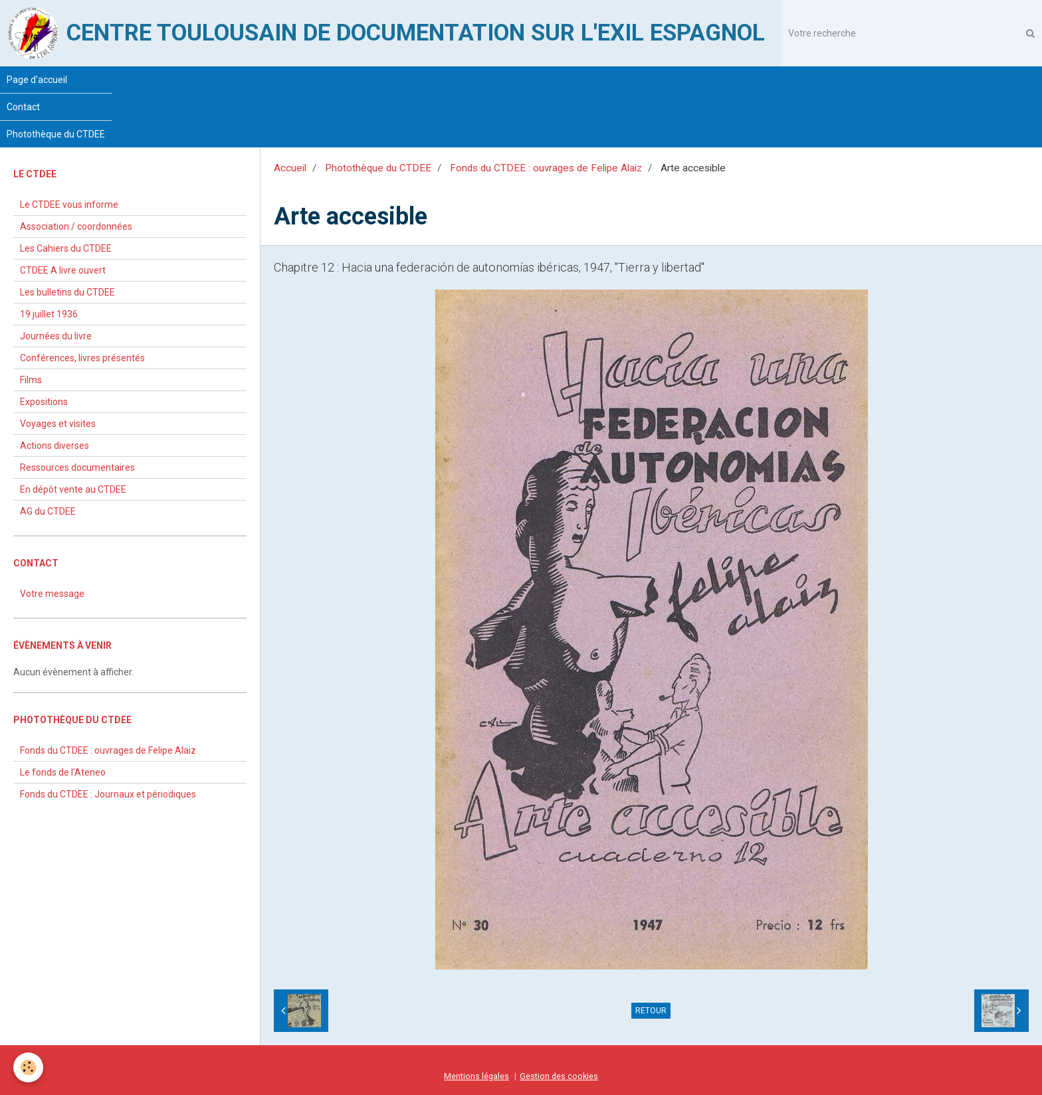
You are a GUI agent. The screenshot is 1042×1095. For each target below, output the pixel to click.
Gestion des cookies (559, 1076)
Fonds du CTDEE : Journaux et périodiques (108, 794)
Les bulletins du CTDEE (67, 292)
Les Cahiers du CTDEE (66, 248)
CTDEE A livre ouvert (63, 270)
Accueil (290, 168)
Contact (23, 107)
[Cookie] (28, 1067)
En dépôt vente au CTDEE (73, 489)
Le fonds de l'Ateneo (63, 772)
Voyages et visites (58, 423)
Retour (651, 1010)
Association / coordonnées (76, 226)
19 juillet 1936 (49, 314)
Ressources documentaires (77, 467)
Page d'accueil (37, 79)
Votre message (52, 593)
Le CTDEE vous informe (69, 204)
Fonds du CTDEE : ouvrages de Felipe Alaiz (546, 168)
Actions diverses (54, 445)
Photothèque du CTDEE (56, 134)
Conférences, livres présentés (82, 358)
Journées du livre (56, 336)
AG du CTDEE (48, 511)
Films (31, 380)
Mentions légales (476, 1076)
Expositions (44, 401)
